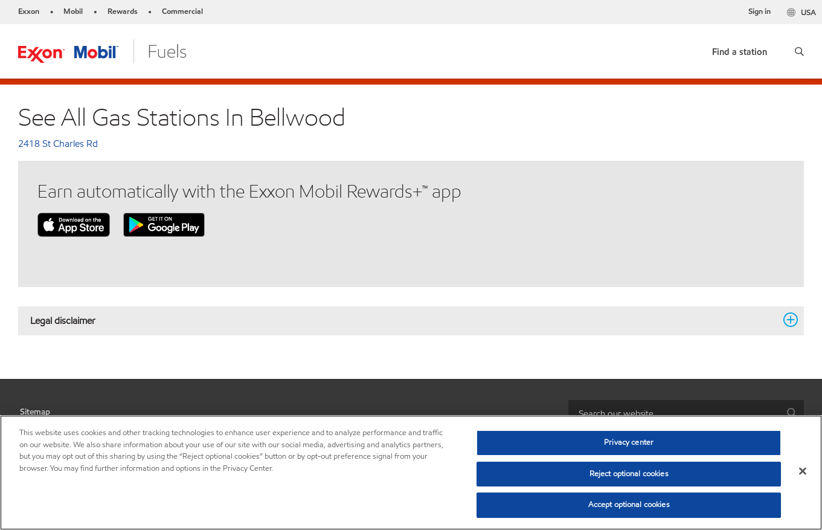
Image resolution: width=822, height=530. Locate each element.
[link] (739, 49)
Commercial (182, 11)
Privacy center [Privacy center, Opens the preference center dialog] (628, 442)
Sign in (759, 11)
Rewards (123, 11)
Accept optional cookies (629, 504)
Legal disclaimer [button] (403, 320)
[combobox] (686, 413)
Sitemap (35, 412)
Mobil (73, 11)
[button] (799, 51)
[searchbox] (674, 413)
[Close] (802, 471)
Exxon (28, 11)
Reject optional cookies (629, 473)
